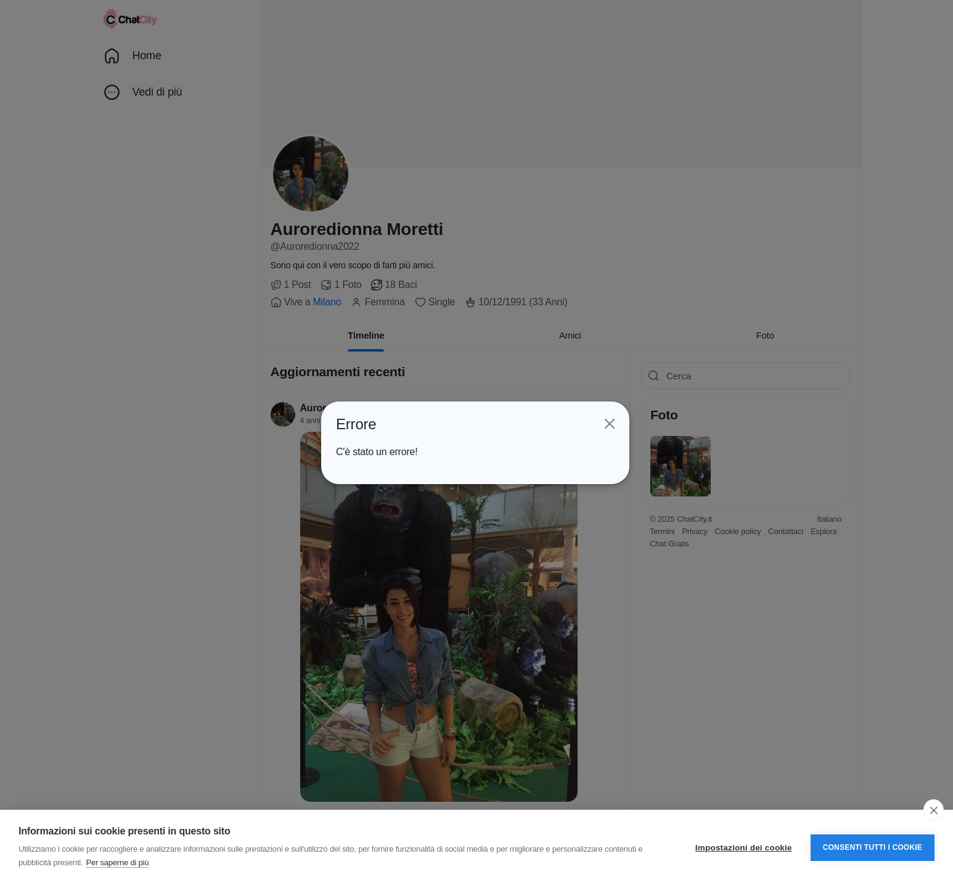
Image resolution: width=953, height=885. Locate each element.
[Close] (609, 424)
